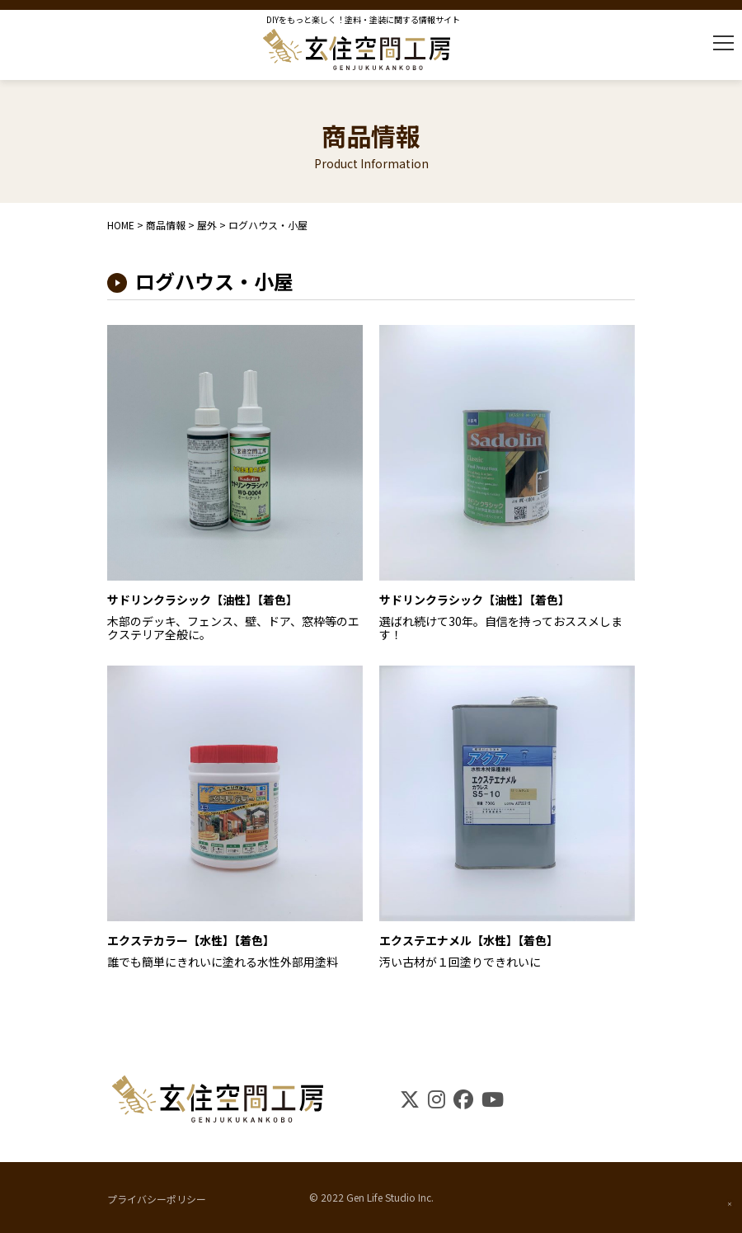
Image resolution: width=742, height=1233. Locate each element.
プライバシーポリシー (156, 1198)
